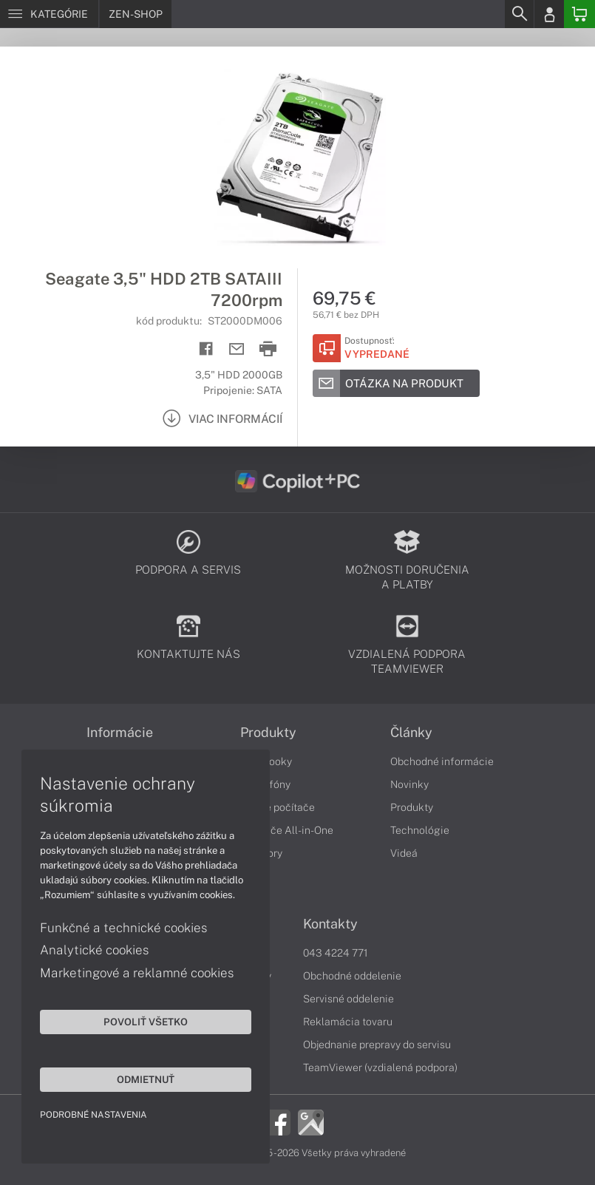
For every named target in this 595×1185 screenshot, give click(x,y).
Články (411, 732)
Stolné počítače (277, 807)
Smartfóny (265, 784)
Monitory (261, 853)
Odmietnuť (140, 1078)
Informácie (119, 732)
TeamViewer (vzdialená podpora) (380, 1067)
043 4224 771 (335, 953)
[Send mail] (236, 349)
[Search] (519, 14)
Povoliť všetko (140, 1021)
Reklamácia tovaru (347, 1022)
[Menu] (49, 14)
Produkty (268, 732)
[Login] (549, 14)
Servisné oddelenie (348, 999)
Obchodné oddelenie (352, 976)
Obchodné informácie (442, 761)
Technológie (419, 830)
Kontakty (330, 924)
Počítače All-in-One (286, 830)
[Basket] (579, 14)
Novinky (409, 784)
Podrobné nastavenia (94, 1114)
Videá (404, 853)
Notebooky (266, 761)
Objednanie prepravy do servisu (377, 1044)
